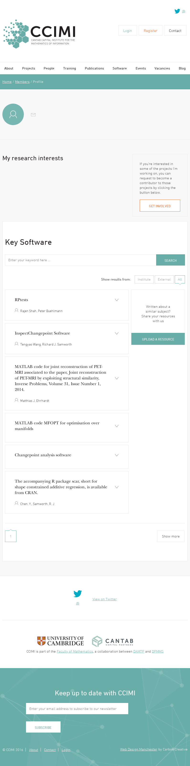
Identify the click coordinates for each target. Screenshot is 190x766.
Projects (28, 68)
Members (22, 82)
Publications (94, 68)
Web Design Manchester (138, 749)
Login (127, 30)
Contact (175, 30)
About (8, 68)
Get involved (160, 206)
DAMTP (138, 651)
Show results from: (116, 279)
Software (120, 68)
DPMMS (158, 651)
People (49, 68)
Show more (171, 536)
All (180, 279)
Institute (144, 279)
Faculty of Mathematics (75, 651)
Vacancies (162, 68)
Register (150, 30)
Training (69, 68)
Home (7, 82)
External (164, 279)
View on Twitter (104, 599)
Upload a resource (158, 339)
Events (141, 68)
